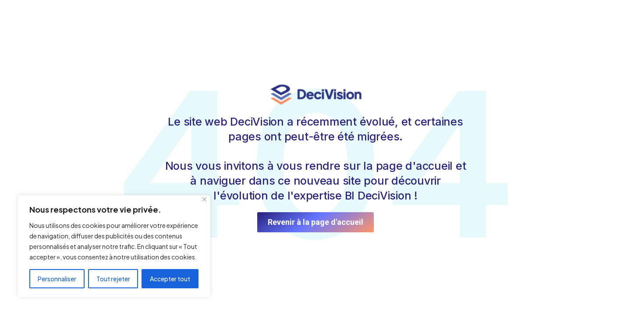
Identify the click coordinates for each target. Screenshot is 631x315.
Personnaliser (57, 279)
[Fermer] (204, 199)
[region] (114, 246)
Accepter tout (170, 279)
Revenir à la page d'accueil (315, 222)
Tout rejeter (113, 279)
